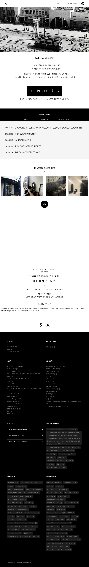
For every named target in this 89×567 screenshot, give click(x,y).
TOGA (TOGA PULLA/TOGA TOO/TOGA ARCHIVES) (63, 401)
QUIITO (48, 394)
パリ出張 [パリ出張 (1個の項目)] (50, 464)
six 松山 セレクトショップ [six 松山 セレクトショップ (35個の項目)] (56, 513)
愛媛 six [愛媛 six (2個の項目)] (60, 464)
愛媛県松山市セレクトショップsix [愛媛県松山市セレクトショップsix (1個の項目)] (19, 536)
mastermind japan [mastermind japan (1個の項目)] (34, 489)
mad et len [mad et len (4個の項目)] (63, 496)
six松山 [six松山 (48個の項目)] (61, 509)
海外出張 (49, 347)
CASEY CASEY (51, 371)
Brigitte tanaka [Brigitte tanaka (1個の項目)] (54, 482)
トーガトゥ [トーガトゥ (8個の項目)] (60, 519)
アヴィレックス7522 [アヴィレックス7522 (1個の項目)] (15, 513)
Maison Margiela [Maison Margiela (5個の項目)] (15, 489)
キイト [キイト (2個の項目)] (75, 516)
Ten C (9, 411)
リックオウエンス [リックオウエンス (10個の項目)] (14, 533)
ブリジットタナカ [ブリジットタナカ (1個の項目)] (53, 526)
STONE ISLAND (12, 409)
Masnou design (12, 401)
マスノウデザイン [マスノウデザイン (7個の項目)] (68, 526)
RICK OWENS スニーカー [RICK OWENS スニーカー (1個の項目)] (17, 499)
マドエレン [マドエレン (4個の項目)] (51, 529)
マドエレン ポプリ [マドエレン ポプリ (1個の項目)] (65, 529)
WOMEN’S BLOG (13, 352)
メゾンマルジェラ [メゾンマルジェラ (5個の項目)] (28, 529)
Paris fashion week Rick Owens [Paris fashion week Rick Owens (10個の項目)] (60, 450)
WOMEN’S (44, 120)
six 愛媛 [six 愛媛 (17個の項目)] (29, 502)
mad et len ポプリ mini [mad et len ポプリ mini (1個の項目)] (56, 499)
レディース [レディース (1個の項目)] (70, 543)
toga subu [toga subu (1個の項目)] (52, 516)
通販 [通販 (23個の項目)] (36, 536)
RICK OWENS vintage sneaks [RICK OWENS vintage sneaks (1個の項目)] (19, 496)
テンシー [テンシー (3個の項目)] (30, 516)
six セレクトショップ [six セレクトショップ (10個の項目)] (67, 454)
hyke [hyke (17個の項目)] (59, 486)
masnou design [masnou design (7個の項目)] (71, 502)
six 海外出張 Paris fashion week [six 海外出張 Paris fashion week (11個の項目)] (60, 460)
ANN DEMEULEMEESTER (55, 366)
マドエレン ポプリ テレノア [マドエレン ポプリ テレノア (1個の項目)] (57, 533)
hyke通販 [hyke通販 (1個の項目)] (51, 496)
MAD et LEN (11, 396)
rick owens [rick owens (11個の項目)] (33, 492)
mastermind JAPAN (13, 404)
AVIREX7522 (11, 369)
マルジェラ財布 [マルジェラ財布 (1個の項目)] (13, 529)
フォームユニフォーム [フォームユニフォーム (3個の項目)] (63, 523)
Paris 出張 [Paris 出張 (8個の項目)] (51, 454)
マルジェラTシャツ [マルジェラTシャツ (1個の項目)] (30, 526)
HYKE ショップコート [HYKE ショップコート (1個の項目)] (54, 492)
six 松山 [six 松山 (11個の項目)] (62, 457)
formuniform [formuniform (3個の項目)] (70, 482)
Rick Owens (11, 406)
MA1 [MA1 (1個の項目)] (10, 486)
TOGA (9, 414)
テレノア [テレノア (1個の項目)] (20, 516)
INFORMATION (63, 120)
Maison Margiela (12, 399)
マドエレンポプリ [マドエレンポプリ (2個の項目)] (14, 526)
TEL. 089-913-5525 (45, 281)
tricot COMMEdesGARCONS (55, 406)
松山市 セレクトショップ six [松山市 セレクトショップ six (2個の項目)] (56, 467)
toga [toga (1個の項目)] (71, 513)
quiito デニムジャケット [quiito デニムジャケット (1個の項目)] (65, 506)
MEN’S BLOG (11, 349)
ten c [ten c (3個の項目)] (33, 506)
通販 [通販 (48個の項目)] (68, 549)
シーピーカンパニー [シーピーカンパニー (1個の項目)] (32, 513)
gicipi (9, 381)
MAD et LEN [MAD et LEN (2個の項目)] (21, 486)
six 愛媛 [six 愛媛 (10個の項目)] (51, 457)
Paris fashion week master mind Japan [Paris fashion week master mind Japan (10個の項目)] (63, 447)
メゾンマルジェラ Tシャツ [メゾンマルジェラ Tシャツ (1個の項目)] (71, 539)
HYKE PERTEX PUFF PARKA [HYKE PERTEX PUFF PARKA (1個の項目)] (57, 489)
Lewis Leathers (12, 394)
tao (47, 399)
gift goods (49, 379)
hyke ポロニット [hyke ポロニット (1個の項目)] (71, 492)
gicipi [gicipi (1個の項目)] (38, 482)
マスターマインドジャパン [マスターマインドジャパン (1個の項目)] (17, 519)
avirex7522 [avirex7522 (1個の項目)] (13, 482)
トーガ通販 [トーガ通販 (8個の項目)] (71, 519)
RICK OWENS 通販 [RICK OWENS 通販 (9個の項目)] (15, 502)
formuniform (50, 374)
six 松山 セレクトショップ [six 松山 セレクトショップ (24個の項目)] (17, 506)
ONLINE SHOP (71, 4)
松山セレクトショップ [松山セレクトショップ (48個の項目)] (55, 549)
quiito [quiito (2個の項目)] (50, 506)
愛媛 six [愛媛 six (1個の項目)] (28, 533)
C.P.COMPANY (12, 371)
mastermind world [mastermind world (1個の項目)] (16, 492)
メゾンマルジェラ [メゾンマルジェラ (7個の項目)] (53, 539)
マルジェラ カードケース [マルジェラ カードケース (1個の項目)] (55, 536)
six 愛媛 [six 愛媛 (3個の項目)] (50, 509)
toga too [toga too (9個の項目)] (64, 516)
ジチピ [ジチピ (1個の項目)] (11, 516)
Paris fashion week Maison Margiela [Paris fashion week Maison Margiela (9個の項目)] (62, 429)
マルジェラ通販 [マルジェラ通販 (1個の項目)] (72, 536)
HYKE (9, 384)
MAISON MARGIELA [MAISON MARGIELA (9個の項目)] (54, 502)
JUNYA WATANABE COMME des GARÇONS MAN (24, 389)
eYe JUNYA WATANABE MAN (17, 379)
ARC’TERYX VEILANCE (15, 366)
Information (11, 386)
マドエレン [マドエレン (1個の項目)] (32, 523)
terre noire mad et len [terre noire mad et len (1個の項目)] (18, 509)
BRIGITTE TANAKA (52, 369)
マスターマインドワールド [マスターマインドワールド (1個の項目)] (17, 523)
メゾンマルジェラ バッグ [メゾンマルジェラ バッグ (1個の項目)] (55, 543)
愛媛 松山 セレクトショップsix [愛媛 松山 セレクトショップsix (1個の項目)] (58, 546)
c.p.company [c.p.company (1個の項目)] (26, 482)
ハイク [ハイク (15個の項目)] (50, 523)
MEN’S (25, 120)
